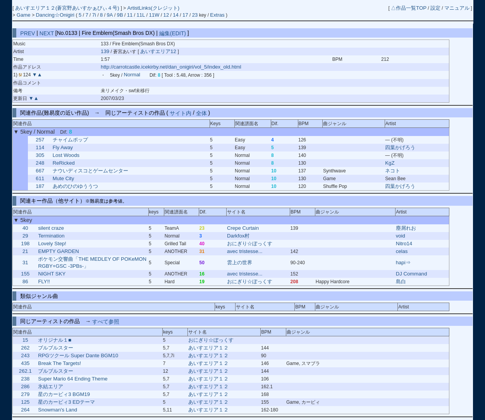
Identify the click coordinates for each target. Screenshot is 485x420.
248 (40, 163)
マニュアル (457, 8)
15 (25, 340)
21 (25, 251)
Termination (51, 236)
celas (402, 251)
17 (185, 15)
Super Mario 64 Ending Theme (72, 379)
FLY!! (44, 281)
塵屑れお (406, 228)
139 (105, 51)
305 (40, 155)
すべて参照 (105, 321)
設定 (435, 8)
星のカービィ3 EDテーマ (66, 402)
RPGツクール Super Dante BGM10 (78, 355)
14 (176, 15)
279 (25, 394)
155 (25, 274)
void (400, 236)
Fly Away (63, 147)
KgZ (389, 163)
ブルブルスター (55, 348)
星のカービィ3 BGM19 (64, 394)
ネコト (392, 171)
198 (25, 243)
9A (110, 15)
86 (25, 281)
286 (25, 386)
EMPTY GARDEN (58, 251)
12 (166, 15)
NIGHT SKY (51, 274)
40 (25, 228)
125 (25, 402)
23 (195, 15)
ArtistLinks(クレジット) (153, 8)
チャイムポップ (70, 140)
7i (94, 15)
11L (140, 15)
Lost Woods (66, 155)
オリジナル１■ (54, 340)
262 (25, 348)
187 (40, 186)
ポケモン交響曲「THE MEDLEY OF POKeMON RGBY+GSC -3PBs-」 (92, 262)
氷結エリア (50, 386)
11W (154, 15)
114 (40, 147)
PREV (27, 33)
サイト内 (180, 113)
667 (40, 171)
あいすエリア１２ (208, 348)
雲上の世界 (239, 262)
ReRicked (64, 163)
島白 (401, 281)
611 (40, 178)
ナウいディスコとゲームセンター (90, 171)
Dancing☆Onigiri (56, 15)
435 (25, 363)
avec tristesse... (245, 251)
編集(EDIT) (172, 33)
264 (25, 410)
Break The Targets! (59, 363)
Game (24, 15)
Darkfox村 (238, 236)
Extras (217, 15)
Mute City (63, 178)
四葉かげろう (400, 147)
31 (25, 262)
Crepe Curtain (243, 228)
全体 (201, 113)
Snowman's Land (57, 410)
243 (25, 355)
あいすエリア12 (158, 51)
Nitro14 (404, 243)
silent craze (51, 228)
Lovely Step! (52, 243)
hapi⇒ (403, 262)
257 (40, 140)
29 (25, 236)
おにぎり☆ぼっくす (249, 243)
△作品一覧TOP (409, 8)
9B (120, 15)
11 (130, 15)
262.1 (25, 371)
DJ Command (411, 274)
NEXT (47, 33)
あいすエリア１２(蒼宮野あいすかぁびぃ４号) (67, 8)
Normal (132, 75)
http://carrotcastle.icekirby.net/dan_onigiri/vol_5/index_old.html (171, 67)
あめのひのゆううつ (75, 186)
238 (25, 379)
